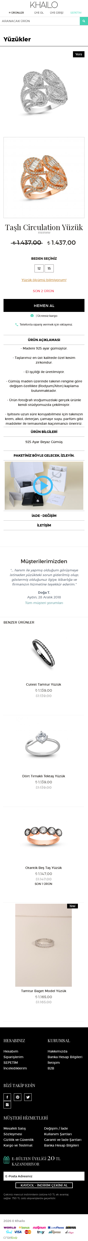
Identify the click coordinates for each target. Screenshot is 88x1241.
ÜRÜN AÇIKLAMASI (44, 340)
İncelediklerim (15, 1068)
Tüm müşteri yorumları (44, 603)
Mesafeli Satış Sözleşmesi (15, 1131)
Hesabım (11, 1051)
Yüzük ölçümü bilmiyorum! (44, 280)
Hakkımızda (57, 1051)
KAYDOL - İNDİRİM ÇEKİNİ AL (44, 1185)
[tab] (44, 340)
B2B (51, 1068)
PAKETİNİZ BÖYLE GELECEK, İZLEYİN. (44, 455)
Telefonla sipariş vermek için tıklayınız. (46, 324)
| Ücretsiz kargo (44, 316)
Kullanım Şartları (58, 1134)
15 (49, 268)
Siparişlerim (13, 1057)
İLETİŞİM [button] (44, 525)
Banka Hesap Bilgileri (65, 1057)
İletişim (54, 1062)
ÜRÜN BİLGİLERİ (44, 432)
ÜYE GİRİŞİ (56, 12)
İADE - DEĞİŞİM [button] (44, 516)
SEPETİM (75, 12)
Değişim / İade (56, 1128)
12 (39, 268)
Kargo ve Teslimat (18, 1145)
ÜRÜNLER (16, 12)
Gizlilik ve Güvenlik (19, 1140)
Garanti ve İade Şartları (62, 1140)
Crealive (10, 1237)
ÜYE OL (39, 12)
